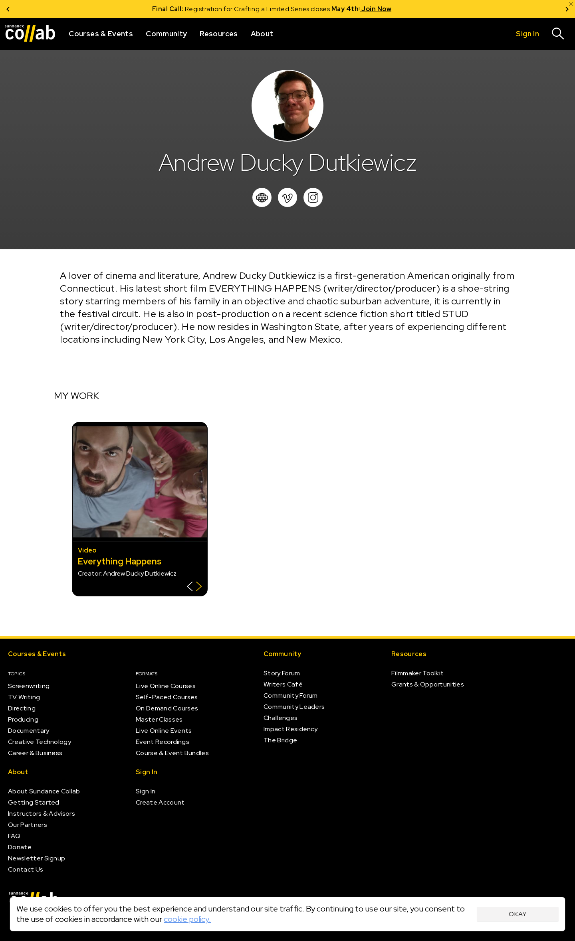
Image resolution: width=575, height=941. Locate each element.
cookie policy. (187, 919)
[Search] (558, 34)
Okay (518, 914)
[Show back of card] (194, 587)
